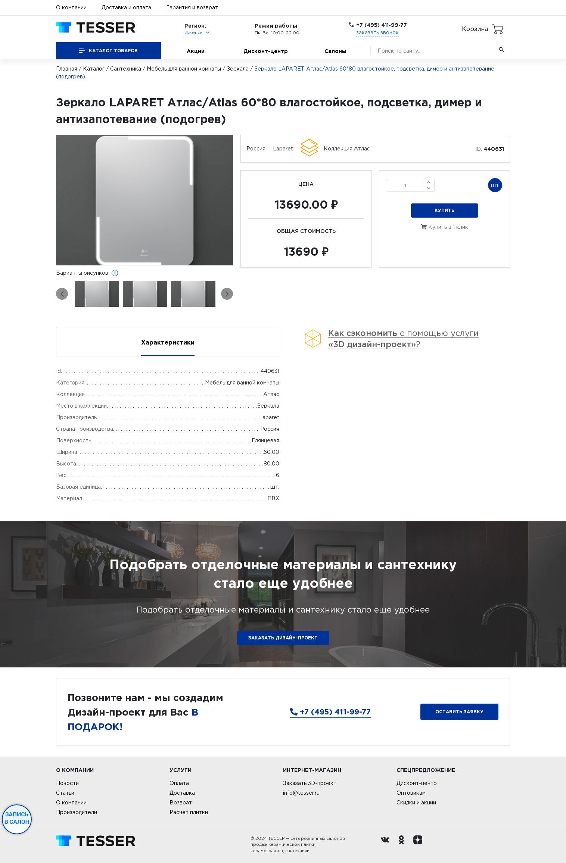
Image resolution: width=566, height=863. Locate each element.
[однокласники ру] (403, 844)
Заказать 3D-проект (309, 783)
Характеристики (168, 342)
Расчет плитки (189, 812)
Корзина (475, 28)
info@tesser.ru (301, 793)
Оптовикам (411, 793)
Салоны (335, 51)
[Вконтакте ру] (386, 844)
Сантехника (125, 69)
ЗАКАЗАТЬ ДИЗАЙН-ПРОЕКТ (283, 637)
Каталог (94, 69)
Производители (76, 812)
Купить (444, 210)
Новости (67, 783)
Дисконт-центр (265, 51)
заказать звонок (377, 32)
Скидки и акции (416, 803)
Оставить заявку (459, 711)
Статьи (65, 793)
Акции (196, 51)
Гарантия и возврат (192, 7)
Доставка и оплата (126, 7)
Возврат (181, 803)
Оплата (179, 783)
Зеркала (238, 69)
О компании (71, 7)
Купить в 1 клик (444, 227)
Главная (66, 69)
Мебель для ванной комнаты (184, 69)
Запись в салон (16, 818)
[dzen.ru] (419, 844)
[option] (144, 200)
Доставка (182, 793)
